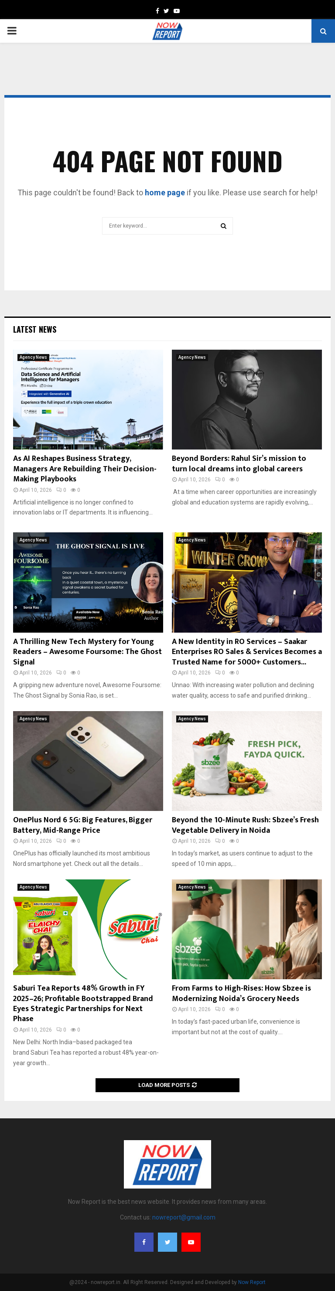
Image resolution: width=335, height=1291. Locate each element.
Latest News (34, 329)
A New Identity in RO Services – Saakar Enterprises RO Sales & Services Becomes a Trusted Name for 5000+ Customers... (247, 652)
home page (165, 192)
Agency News (33, 357)
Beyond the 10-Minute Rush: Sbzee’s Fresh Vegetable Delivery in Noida (245, 825)
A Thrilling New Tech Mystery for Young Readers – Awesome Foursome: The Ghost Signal (87, 652)
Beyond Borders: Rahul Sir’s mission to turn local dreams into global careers (239, 463)
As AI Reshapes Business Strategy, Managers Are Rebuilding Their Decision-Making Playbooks (85, 469)
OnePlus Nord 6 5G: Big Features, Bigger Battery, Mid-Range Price (82, 825)
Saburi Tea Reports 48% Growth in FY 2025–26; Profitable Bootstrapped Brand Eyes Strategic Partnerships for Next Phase (83, 1003)
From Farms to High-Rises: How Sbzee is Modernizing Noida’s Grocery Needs (241, 993)
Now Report (252, 1282)
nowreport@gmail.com (183, 1217)
